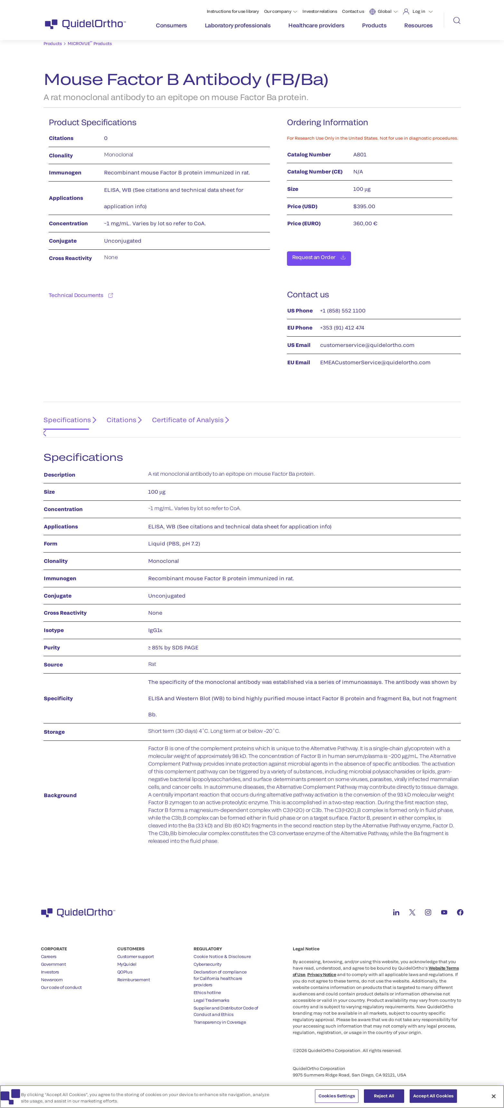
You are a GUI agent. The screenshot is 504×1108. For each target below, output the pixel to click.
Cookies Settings (337, 1098)
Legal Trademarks (211, 992)
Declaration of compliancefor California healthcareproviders (220, 971)
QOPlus (124, 964)
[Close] (494, 1098)
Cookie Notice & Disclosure (222, 949)
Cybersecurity (208, 956)
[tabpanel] (252, 644)
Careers (48, 949)
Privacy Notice (321, 967)
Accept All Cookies (433, 1098)
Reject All (384, 1098)
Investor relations (319, 11)
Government (53, 956)
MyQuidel (127, 956)
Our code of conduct (61, 979)
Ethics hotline (207, 985)
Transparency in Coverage (220, 1014)
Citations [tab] (118, 417)
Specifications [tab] (64, 417)
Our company (277, 11)
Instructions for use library (233, 11)
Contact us (353, 11)
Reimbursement (133, 972)
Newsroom (52, 972)
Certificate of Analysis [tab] (183, 417)
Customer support (135, 949)
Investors (50, 964)
